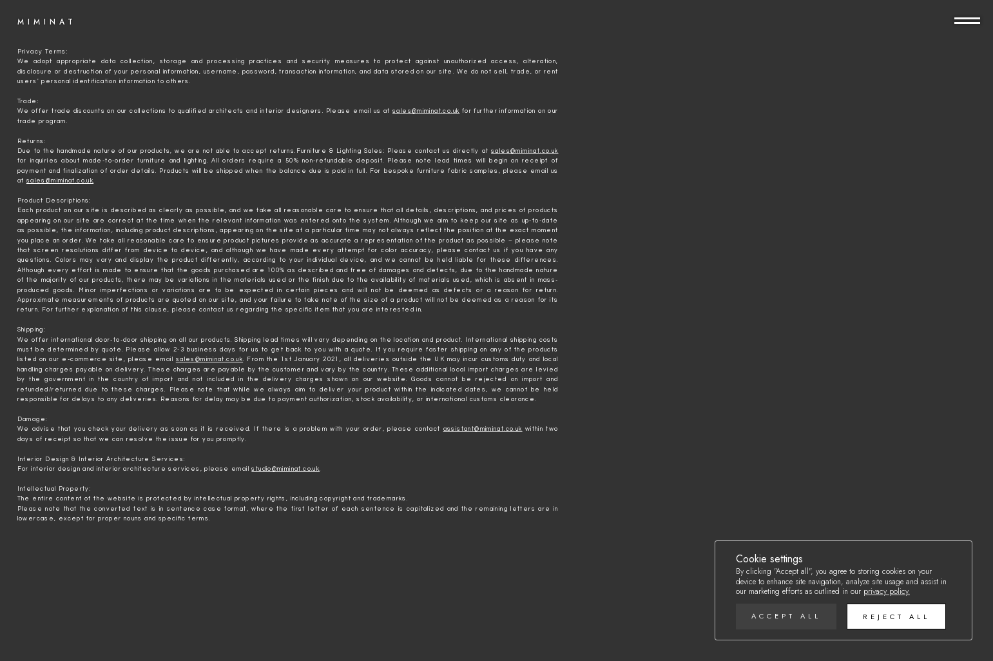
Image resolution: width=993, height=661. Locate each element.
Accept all (786, 616)
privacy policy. (886, 591)
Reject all (896, 616)
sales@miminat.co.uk (425, 111)
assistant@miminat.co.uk (483, 429)
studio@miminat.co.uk (285, 469)
